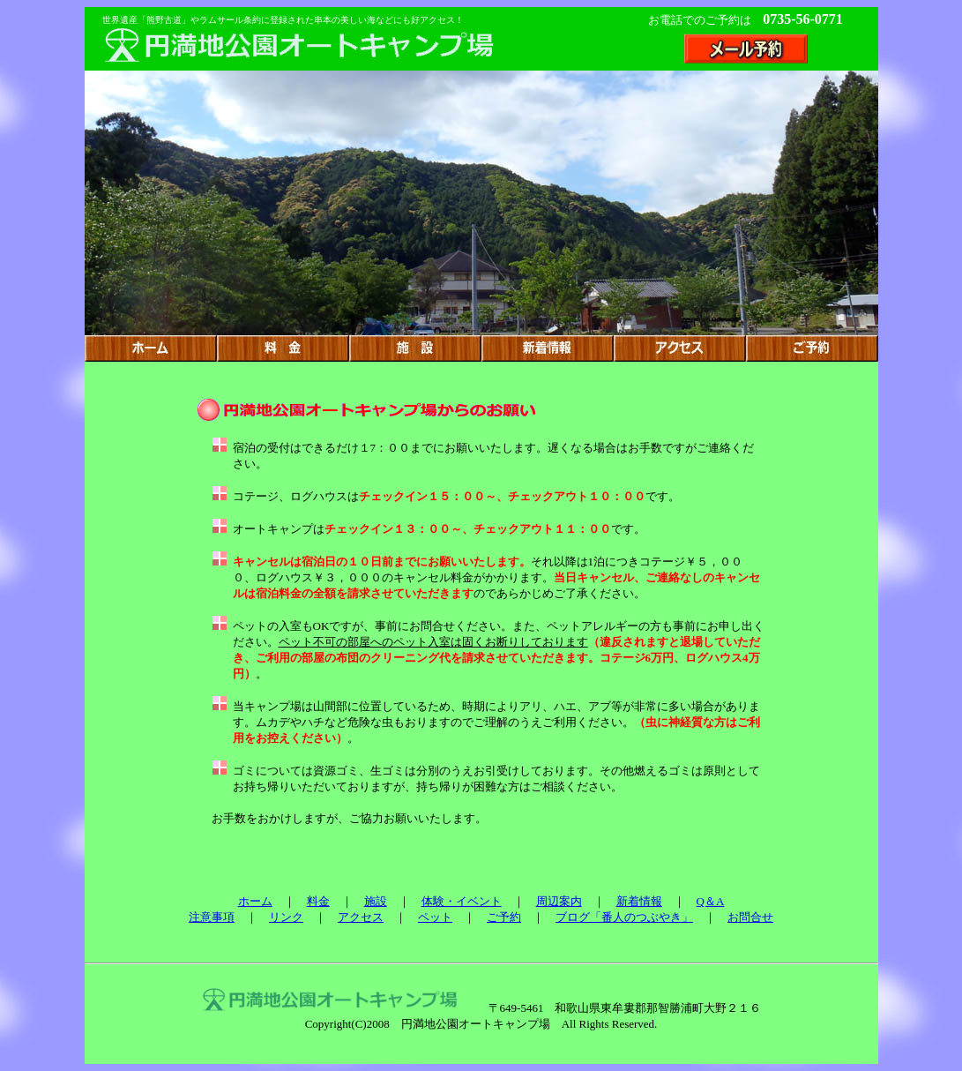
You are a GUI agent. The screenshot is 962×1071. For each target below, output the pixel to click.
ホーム (255, 901)
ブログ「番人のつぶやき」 (624, 917)
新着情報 (639, 901)
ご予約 (504, 917)
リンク (286, 917)
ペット (435, 917)
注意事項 (212, 917)
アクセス (361, 917)
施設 (375, 901)
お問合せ (750, 917)
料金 (318, 901)
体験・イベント (461, 901)
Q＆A (711, 901)
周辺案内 (559, 901)
